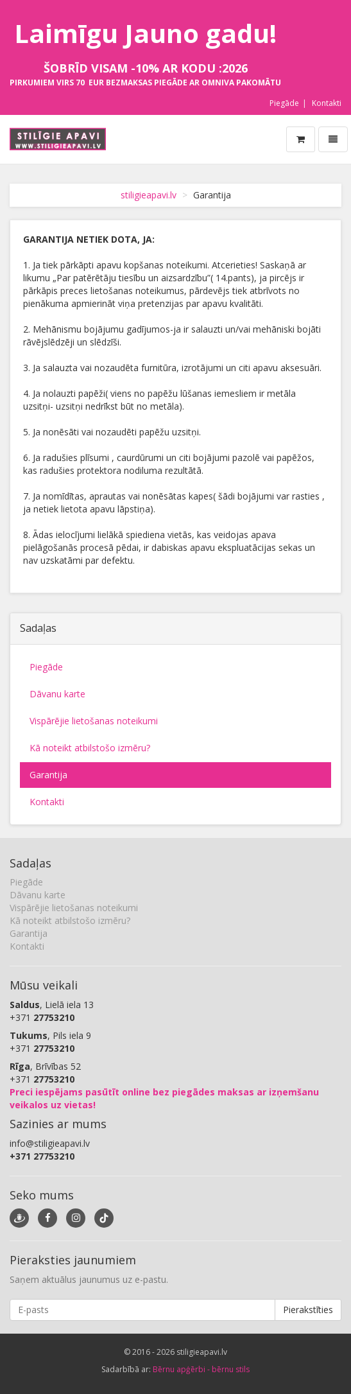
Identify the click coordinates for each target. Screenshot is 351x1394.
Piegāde (284, 103)
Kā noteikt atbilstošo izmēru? (90, 748)
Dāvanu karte (57, 694)
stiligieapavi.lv (148, 195)
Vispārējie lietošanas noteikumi (94, 721)
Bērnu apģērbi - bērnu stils (201, 1369)
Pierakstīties (308, 1309)
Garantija (48, 775)
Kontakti (326, 103)
